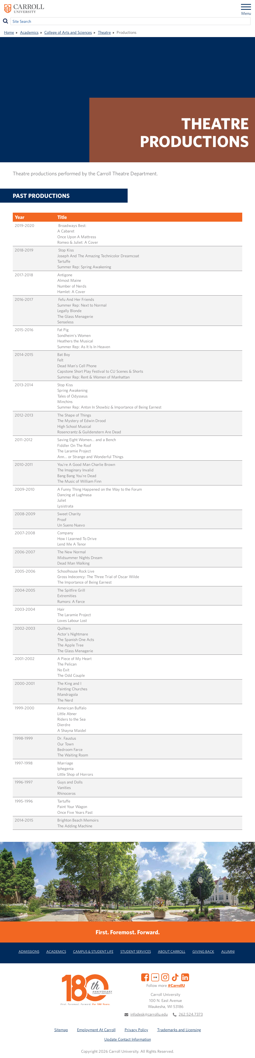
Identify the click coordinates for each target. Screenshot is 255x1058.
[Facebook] (145, 976)
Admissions (29, 951)
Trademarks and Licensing (179, 1029)
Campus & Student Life (93, 951)
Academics (29, 32)
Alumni (228, 951)
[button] (245, 1048)
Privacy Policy (136, 1029)
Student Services (135, 951)
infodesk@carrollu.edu (149, 1014)
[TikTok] (175, 976)
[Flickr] (155, 976)
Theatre (104, 32)
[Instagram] (165, 976)
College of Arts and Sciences (68, 32)
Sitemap (61, 1029)
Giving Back (203, 951)
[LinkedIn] (185, 976)
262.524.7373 (191, 1014)
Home (9, 32)
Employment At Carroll (96, 1029)
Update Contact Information (127, 1039)
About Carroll (171, 951)
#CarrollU (176, 985)
